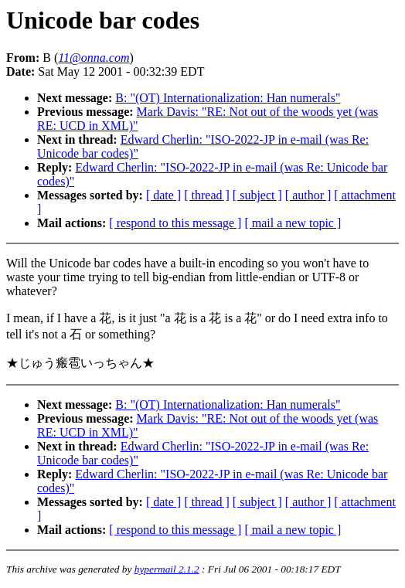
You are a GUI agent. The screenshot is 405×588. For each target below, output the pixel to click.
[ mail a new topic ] (292, 222)
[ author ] (308, 195)
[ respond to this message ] (175, 222)
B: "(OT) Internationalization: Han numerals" (227, 97)
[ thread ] (207, 195)
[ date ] (163, 195)
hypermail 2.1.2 (166, 569)
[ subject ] (257, 195)
